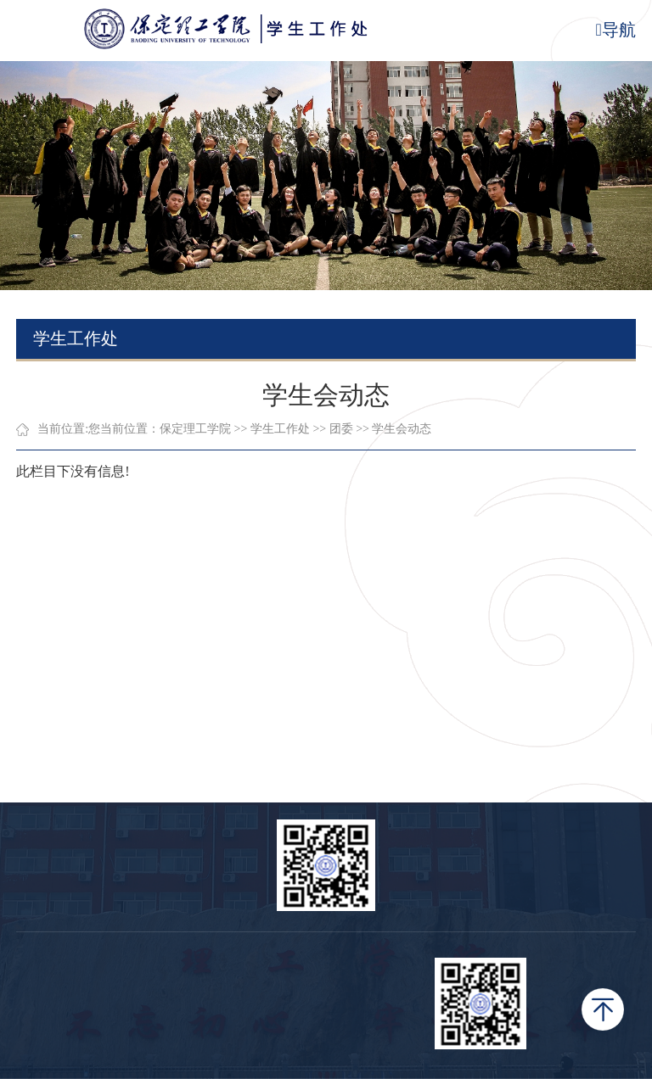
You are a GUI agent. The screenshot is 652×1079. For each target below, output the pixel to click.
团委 (341, 428)
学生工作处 (280, 428)
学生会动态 (401, 428)
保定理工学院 (195, 428)
